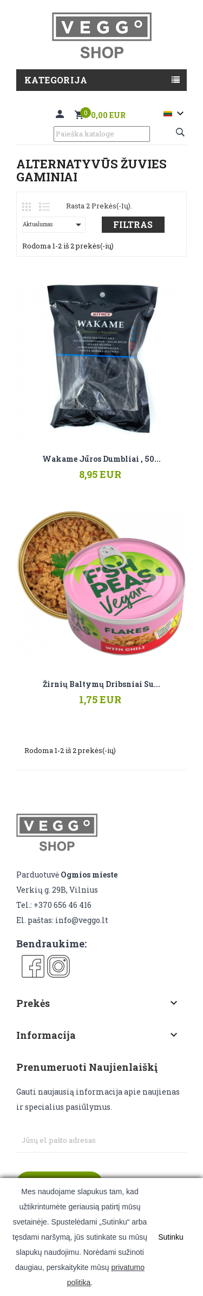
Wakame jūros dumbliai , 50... (101, 459)
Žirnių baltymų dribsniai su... (101, 684)
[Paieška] (102, 134)
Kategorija (55, 80)
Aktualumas (54, 224)
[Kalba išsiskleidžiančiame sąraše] (175, 113)
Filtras (133, 224)
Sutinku (171, 1237)
